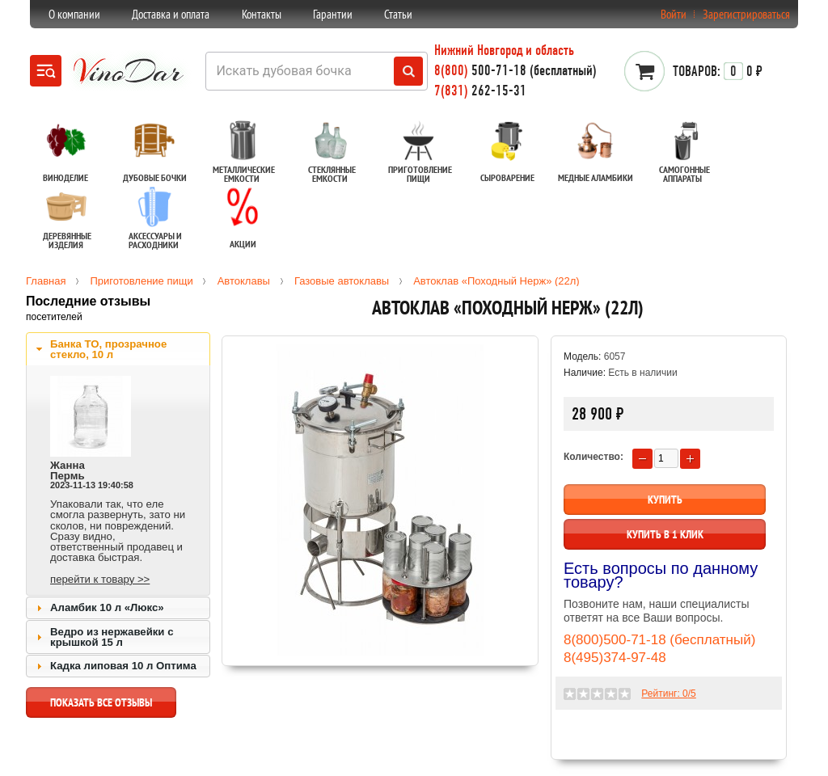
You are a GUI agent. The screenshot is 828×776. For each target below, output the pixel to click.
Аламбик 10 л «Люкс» (107, 607)
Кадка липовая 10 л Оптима (123, 666)
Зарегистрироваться (746, 14)
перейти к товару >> (100, 579)
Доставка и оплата (170, 14)
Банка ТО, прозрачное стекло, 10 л (108, 349)
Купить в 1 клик (665, 534)
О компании (74, 14)
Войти (673, 14)
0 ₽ (718, 71)
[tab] (118, 349)
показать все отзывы (101, 706)
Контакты (261, 14)
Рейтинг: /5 (668, 693)
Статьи (398, 14)
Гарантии (333, 14)
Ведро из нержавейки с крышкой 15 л (111, 637)
